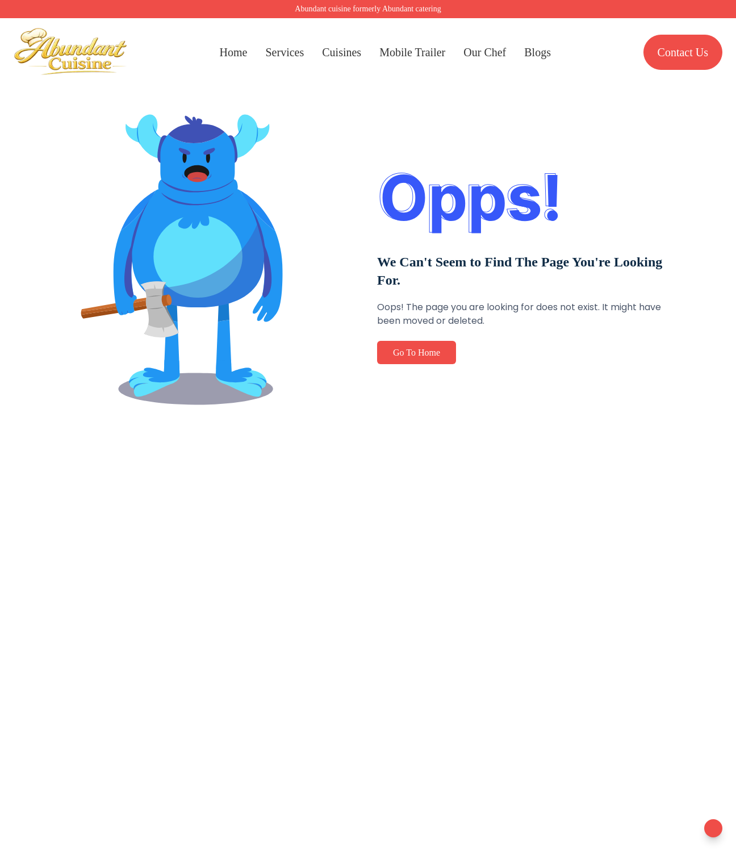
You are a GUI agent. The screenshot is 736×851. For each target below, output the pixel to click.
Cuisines (341, 52)
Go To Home (416, 352)
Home (234, 52)
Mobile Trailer (412, 52)
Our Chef (484, 52)
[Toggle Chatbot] (713, 828)
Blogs (537, 52)
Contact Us (683, 52)
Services (284, 52)
